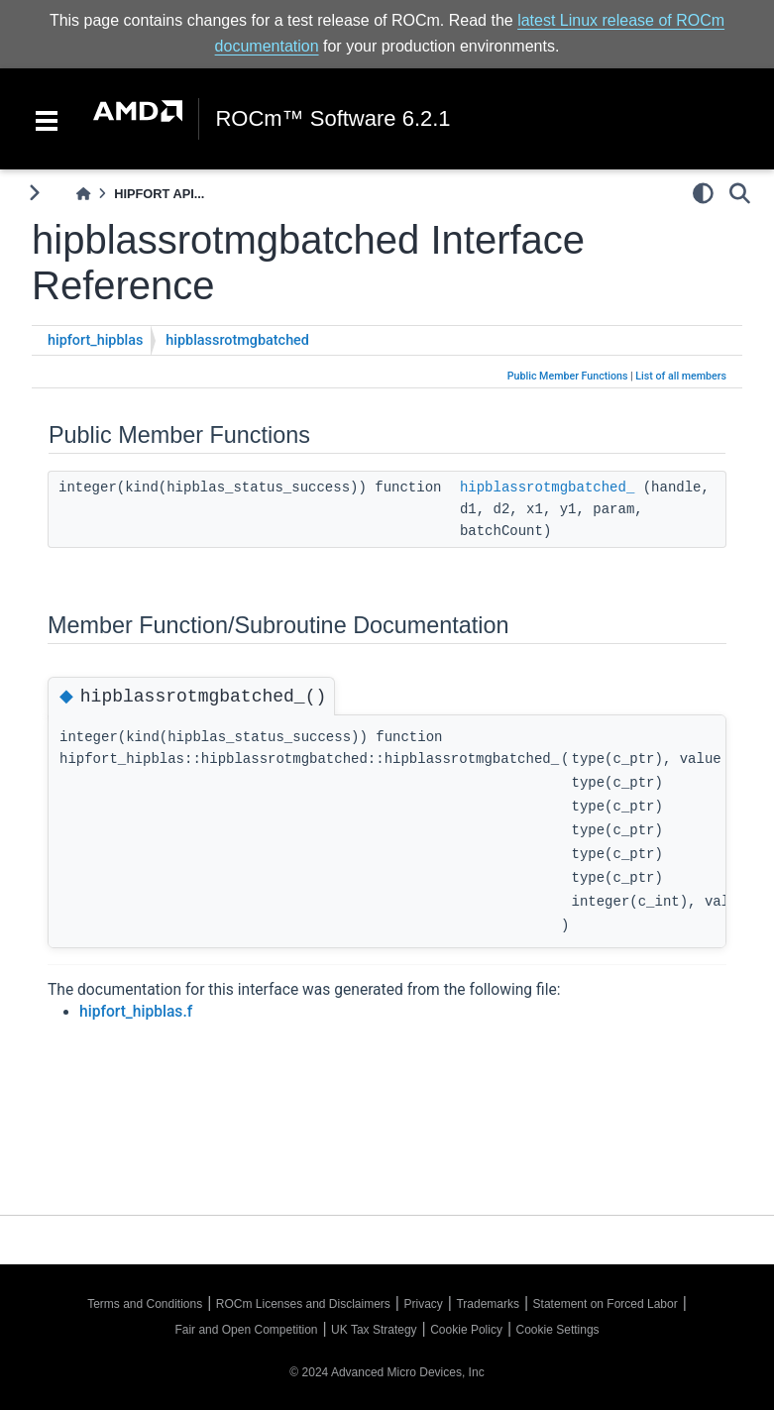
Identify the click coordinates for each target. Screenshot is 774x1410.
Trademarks (487, 1304)
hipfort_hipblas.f (135, 1012)
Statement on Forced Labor (605, 1304)
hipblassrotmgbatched (237, 340)
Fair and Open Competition (245, 1330)
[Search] (739, 193)
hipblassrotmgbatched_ (547, 487)
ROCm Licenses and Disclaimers (303, 1304)
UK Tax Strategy (373, 1330)
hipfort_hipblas (95, 340)
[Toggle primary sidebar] (34, 192)
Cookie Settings (558, 1330)
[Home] (83, 193)
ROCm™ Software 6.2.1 (332, 119)
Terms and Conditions (144, 1304)
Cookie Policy (466, 1330)
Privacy (422, 1304)
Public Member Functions (567, 376)
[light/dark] (703, 193)
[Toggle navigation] (46, 119)
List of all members (680, 376)
